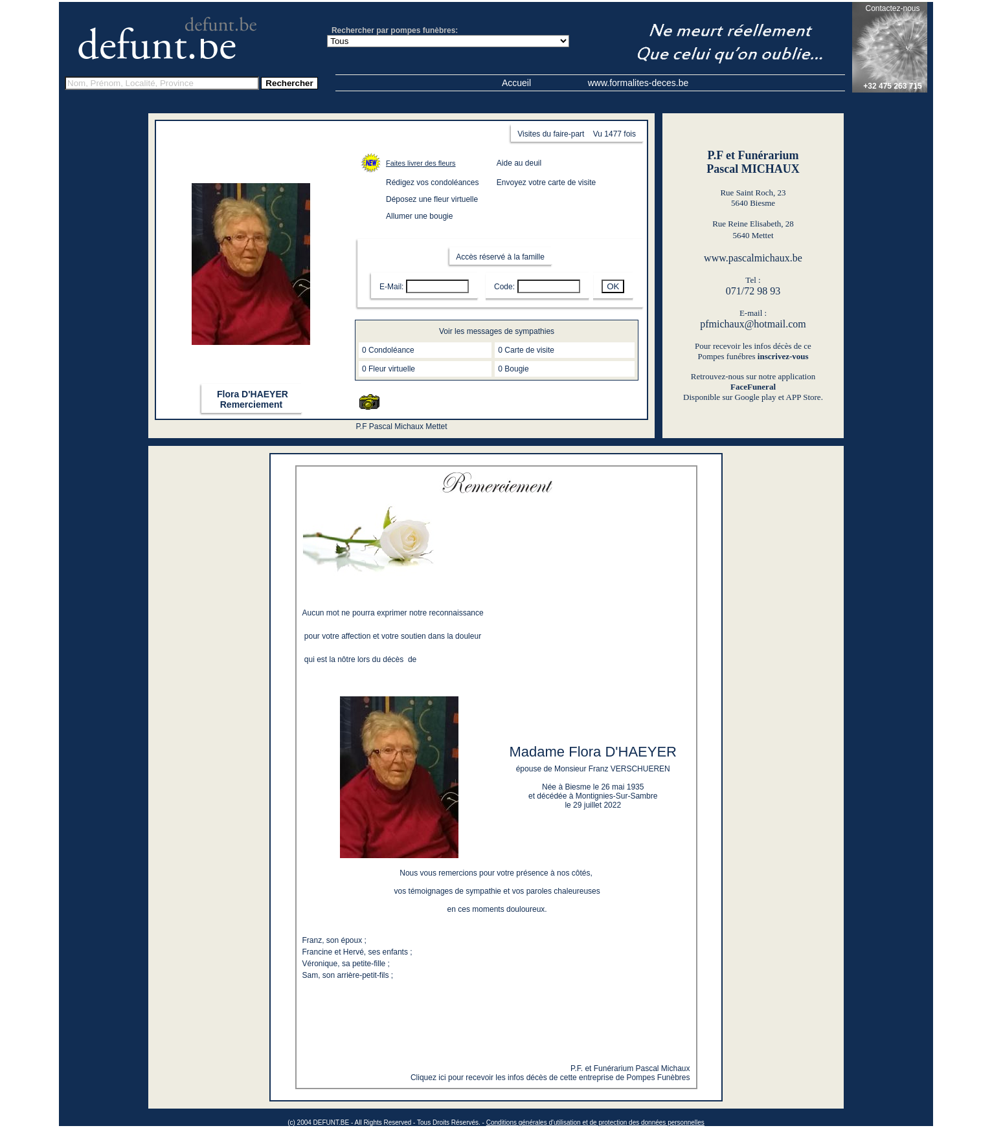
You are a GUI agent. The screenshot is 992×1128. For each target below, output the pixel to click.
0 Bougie (513, 368)
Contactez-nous (892, 8)
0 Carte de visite (526, 350)
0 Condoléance (388, 350)
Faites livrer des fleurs (421, 163)
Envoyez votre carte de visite (546, 182)
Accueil (516, 83)
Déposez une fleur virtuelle (432, 199)
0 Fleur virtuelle (388, 368)
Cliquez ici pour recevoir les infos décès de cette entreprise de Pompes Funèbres (550, 1077)
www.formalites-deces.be (638, 83)
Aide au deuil (519, 163)
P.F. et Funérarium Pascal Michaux (630, 1068)
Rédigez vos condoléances (432, 182)
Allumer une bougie (419, 216)
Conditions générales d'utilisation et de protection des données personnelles (595, 1122)
